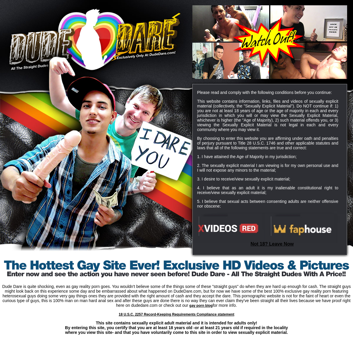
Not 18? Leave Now (272, 243)
